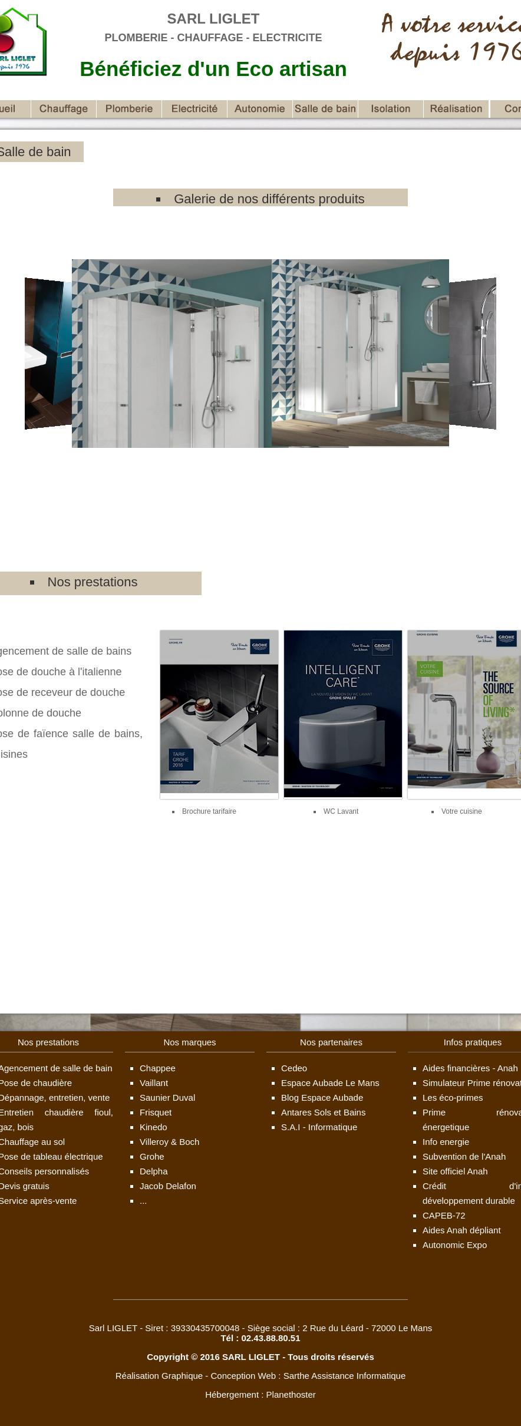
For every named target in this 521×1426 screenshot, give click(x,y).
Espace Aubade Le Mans (330, 1083)
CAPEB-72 (444, 1215)
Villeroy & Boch (169, 1142)
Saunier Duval (167, 1097)
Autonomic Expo (455, 1245)
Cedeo (294, 1068)
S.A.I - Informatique (319, 1127)
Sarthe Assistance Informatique (344, 1376)
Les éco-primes (453, 1097)
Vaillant (154, 1083)
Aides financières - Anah (470, 1068)
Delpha (154, 1171)
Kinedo (153, 1127)
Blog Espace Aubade (322, 1097)
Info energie (446, 1142)
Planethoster (291, 1394)
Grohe (152, 1156)
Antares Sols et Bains (323, 1112)
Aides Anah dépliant (462, 1230)
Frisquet (156, 1112)
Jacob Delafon (168, 1186)
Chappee (158, 1068)
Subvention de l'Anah (464, 1156)
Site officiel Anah (455, 1171)
